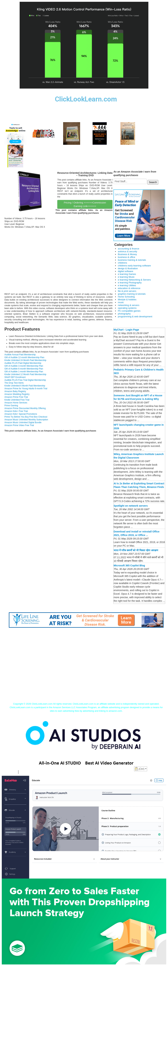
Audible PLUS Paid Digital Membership (22, 363)
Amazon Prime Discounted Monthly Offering (25, 408)
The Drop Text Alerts (14, 383)
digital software (125, 271)
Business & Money (127, 254)
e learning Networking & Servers (134, 279)
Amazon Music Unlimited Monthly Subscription (26, 419)
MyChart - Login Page (126, 329)
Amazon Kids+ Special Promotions (20, 414)
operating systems (127, 308)
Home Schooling (126, 296)
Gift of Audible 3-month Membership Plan (23, 366)
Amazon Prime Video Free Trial (19, 425)
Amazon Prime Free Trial (16, 397)
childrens (122, 262)
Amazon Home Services (15, 402)
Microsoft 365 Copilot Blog (129, 565)
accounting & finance (128, 248)
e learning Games (127, 274)
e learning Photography (129, 282)
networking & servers (128, 305)
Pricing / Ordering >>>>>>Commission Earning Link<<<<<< (85, 204)
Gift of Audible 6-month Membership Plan (23, 369)
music (121, 302)
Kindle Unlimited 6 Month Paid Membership (24, 385)
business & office (126, 257)
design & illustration (128, 268)
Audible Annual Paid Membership (20, 354)
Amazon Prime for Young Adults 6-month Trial (25, 388)
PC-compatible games (129, 311)
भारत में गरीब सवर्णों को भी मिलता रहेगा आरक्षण (136, 550)
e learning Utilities (127, 285)
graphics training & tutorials (132, 294)
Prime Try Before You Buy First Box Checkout (25, 417)
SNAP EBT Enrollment (15, 377)
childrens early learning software (134, 265)
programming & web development (135, 316)
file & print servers (127, 291)
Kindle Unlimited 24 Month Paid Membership (25, 360)
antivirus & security (127, 251)
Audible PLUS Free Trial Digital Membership (25, 380)
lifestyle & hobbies (127, 299)
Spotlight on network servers (131, 505)
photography (124, 313)
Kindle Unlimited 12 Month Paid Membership (25, 374)
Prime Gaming (11, 405)
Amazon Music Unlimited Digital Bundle (22, 422)
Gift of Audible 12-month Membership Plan (24, 357)
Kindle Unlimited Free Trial (16, 400)
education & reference (129, 288)
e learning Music (126, 277)
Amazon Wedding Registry (17, 394)
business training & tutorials (132, 260)
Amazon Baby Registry (15, 391)
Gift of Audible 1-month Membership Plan (23, 371)
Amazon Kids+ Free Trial (16, 411)
